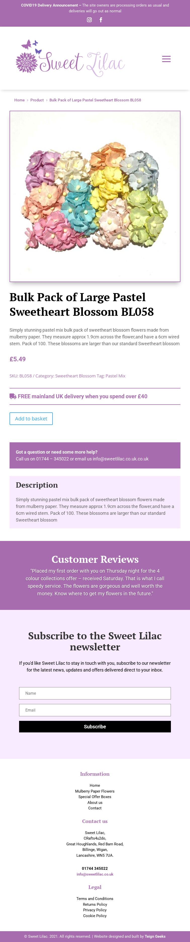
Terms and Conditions (94, 898)
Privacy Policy (95, 910)
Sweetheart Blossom (75, 376)
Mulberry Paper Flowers (95, 791)
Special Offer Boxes (94, 797)
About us (95, 802)
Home (95, 785)
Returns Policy (95, 904)
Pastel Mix (115, 376)
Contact (95, 808)
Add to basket (31, 418)
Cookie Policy (95, 916)
